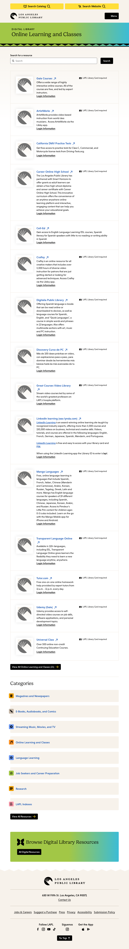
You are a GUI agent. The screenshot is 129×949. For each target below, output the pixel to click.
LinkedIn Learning (46, 422)
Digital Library (23, 29)
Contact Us (64, 899)
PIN (38, 446)
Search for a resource (21, 55)
